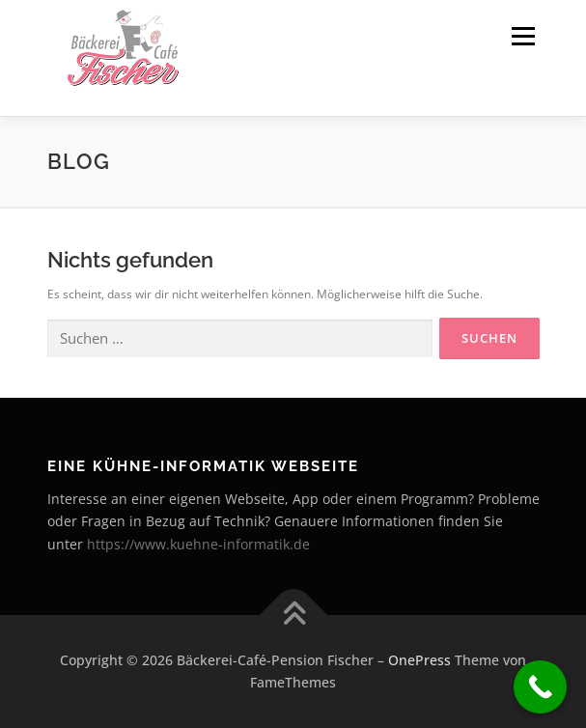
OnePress (419, 660)
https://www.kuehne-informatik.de (198, 544)
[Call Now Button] (540, 687)
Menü (521, 36)
